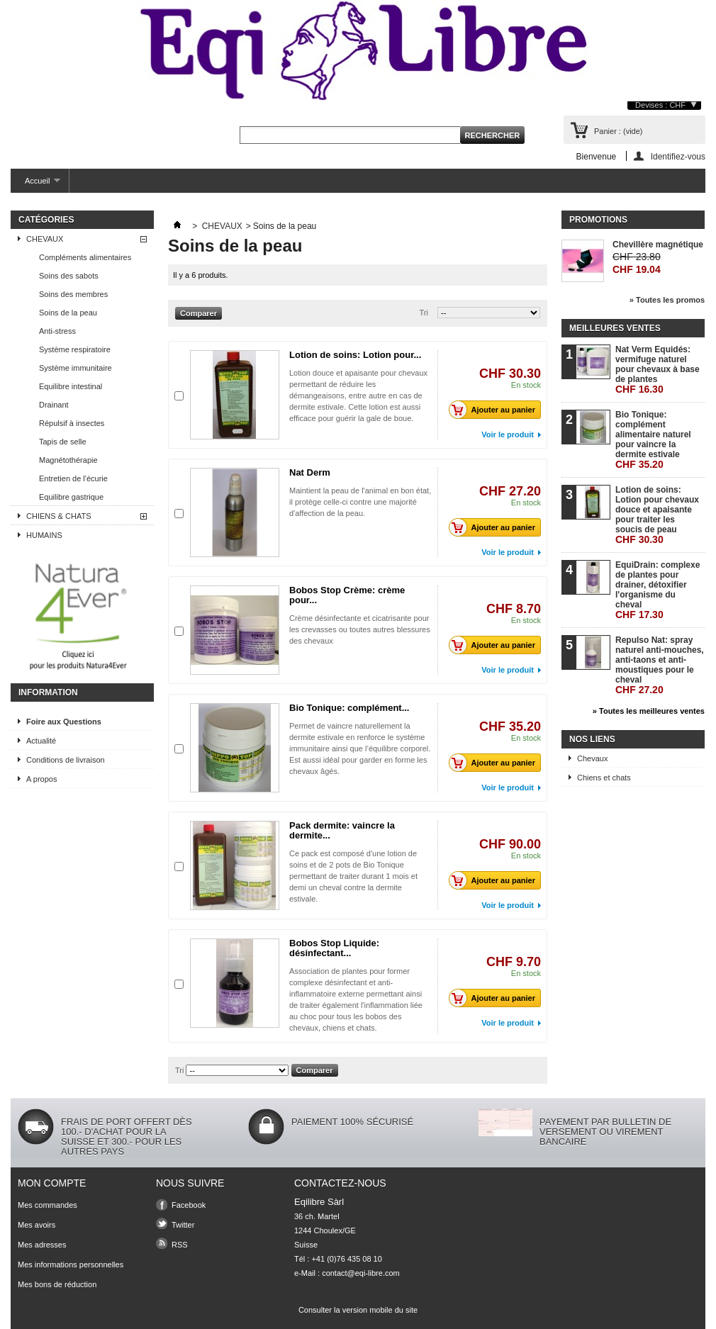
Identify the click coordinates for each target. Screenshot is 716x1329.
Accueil (35, 184)
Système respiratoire (75, 349)
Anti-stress (57, 331)
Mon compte (52, 1183)
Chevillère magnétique (657, 244)
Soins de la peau (68, 312)
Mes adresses (42, 1244)
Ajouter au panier (496, 409)
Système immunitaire (75, 368)
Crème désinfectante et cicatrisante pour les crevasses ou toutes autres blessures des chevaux (359, 629)
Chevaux (592, 758)
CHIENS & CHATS (58, 516)
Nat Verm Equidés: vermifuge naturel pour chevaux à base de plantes (657, 369)
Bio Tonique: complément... (349, 707)
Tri (424, 312)
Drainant (54, 404)
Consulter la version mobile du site (358, 1310)
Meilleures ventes (615, 328)
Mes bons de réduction (57, 1284)
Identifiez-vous (678, 156)
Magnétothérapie (68, 460)
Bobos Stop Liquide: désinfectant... (334, 948)
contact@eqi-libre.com (361, 1273)
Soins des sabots (69, 275)
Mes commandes (47, 1205)
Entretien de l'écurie (73, 478)
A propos (41, 779)
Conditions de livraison (65, 760)
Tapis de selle (62, 441)
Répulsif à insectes (71, 423)
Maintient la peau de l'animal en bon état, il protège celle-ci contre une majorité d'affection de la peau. (360, 501)
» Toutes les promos (667, 300)
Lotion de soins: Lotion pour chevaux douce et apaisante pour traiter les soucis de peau (657, 515)
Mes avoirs (36, 1225)
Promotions (598, 220)
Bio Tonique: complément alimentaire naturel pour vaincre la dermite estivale (653, 440)
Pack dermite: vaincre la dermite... (342, 830)
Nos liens (592, 739)
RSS (180, 1244)
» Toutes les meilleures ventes (649, 711)
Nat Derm (309, 472)
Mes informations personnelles (70, 1264)
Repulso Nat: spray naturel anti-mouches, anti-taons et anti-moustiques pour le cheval (659, 665)
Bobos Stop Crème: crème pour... (347, 595)
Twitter (183, 1225)
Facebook (189, 1205)
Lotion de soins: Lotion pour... (355, 354)
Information (48, 692)
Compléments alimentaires (85, 257)
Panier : (618, 131)
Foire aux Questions (63, 721)
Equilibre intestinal (70, 386)
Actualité (41, 740)
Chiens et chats (604, 777)
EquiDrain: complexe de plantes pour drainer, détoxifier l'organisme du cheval (657, 590)
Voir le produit (507, 434)
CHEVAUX (44, 239)
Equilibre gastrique (71, 497)
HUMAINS (44, 535)
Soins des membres (73, 294)
